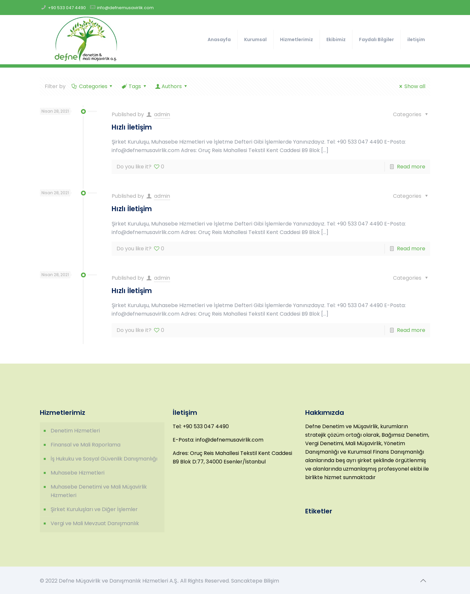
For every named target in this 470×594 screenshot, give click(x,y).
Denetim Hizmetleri (75, 430)
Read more (411, 166)
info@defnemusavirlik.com (125, 8)
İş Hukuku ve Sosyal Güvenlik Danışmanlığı (104, 458)
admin (162, 114)
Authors (171, 86)
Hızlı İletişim (132, 127)
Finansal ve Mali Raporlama (85, 444)
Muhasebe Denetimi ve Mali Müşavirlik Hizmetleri (99, 491)
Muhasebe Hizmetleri (77, 473)
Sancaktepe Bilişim (255, 581)
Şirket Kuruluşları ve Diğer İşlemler (94, 509)
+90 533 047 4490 (67, 8)
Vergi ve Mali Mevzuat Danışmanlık (95, 523)
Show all (411, 86)
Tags (134, 86)
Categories (92, 86)
